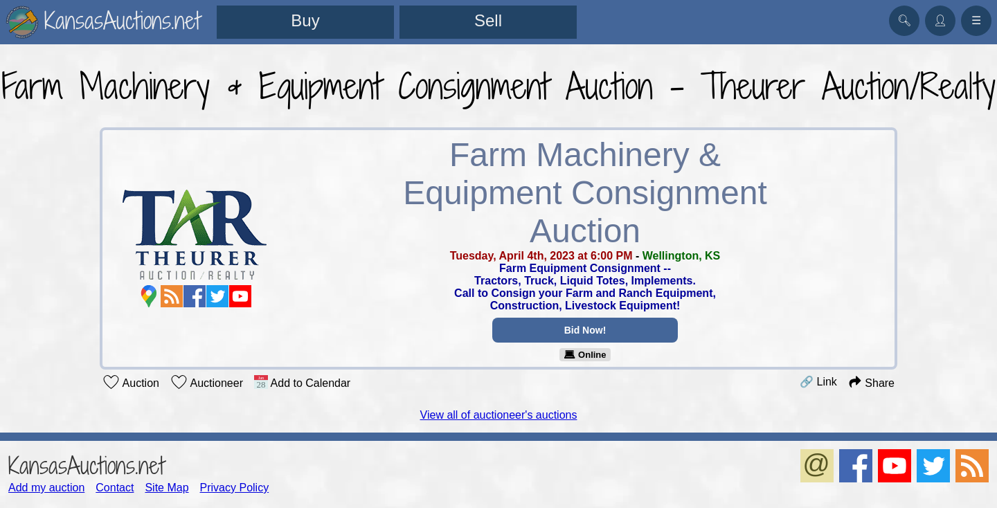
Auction (130, 382)
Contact (115, 487)
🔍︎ (904, 20)
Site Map (166, 487)
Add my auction (46, 487)
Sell (488, 20)
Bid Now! (585, 330)
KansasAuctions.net (86, 465)
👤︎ (940, 20)
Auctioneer (206, 382)
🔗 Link (818, 382)
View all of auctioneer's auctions (498, 415)
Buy (305, 20)
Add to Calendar (302, 382)
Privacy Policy (234, 487)
